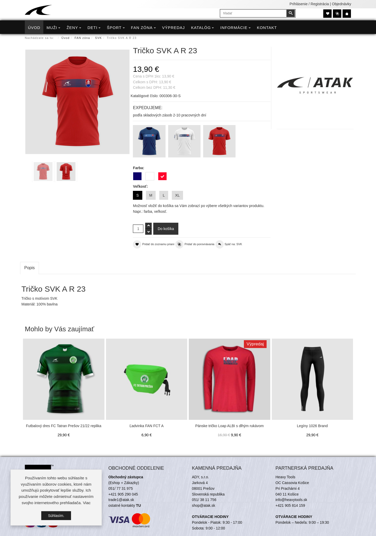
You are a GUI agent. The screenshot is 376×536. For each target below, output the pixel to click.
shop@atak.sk (203, 505)
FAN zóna (82, 37)
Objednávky (341, 4)
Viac (87, 503)
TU (138, 505)
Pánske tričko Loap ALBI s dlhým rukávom (229, 426)
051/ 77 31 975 (120, 488)
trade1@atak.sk (121, 500)
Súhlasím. (56, 516)
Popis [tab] (29, 268)
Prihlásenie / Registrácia (309, 4)
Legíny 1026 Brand (312, 426)
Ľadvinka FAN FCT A (146, 426)
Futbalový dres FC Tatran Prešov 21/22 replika (63, 426)
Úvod (65, 37)
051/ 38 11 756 (204, 500)
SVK (98, 37)
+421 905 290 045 (123, 494)
